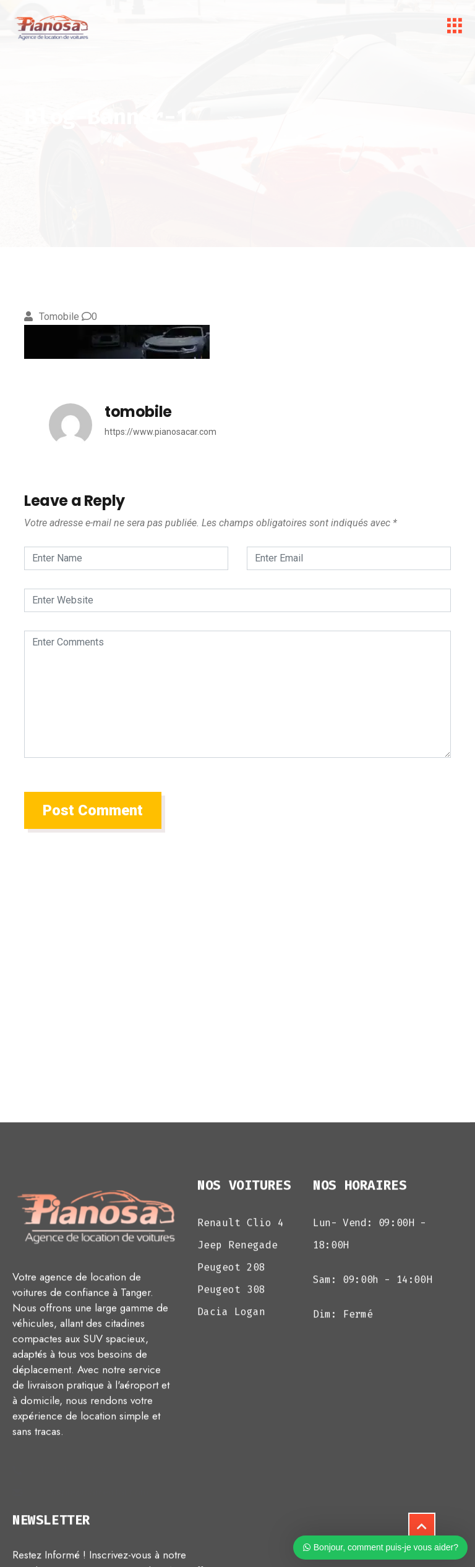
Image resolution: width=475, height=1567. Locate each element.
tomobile (59, 316)
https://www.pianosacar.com (160, 432)
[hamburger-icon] (455, 28)
